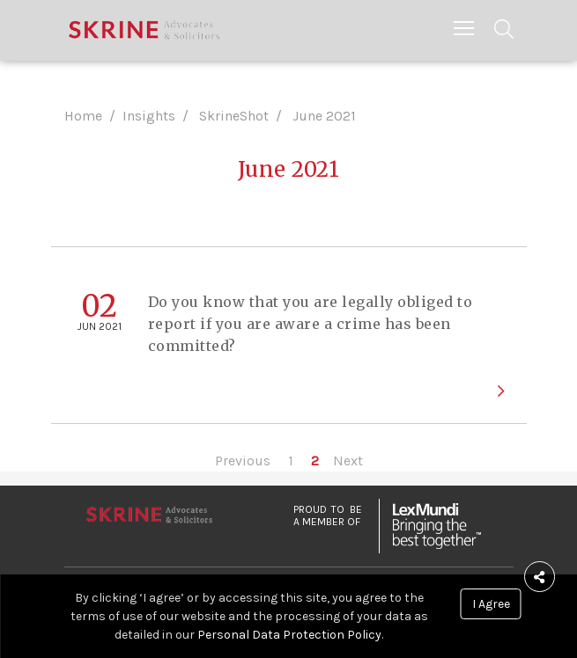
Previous (242, 460)
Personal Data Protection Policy (289, 634)
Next (348, 460)
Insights (148, 115)
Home (83, 115)
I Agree (491, 603)
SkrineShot (234, 115)
